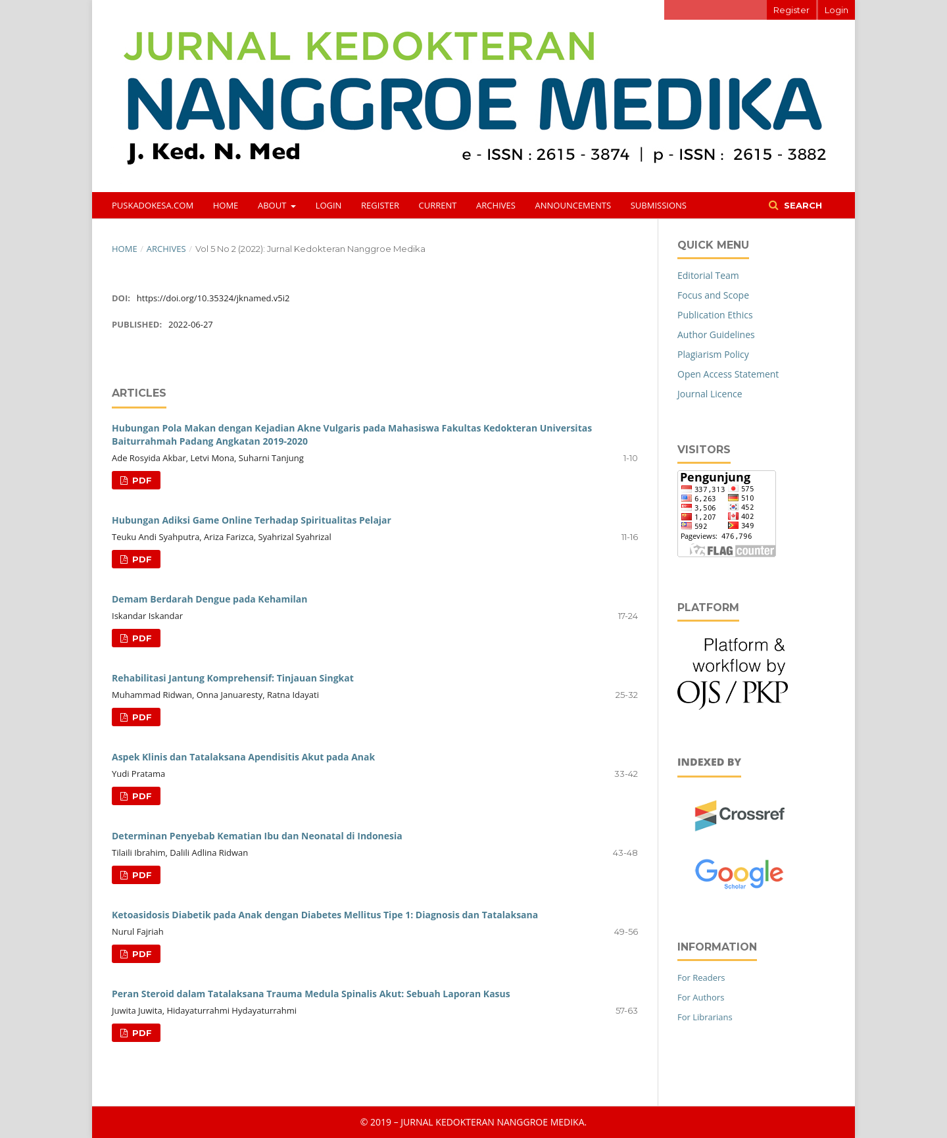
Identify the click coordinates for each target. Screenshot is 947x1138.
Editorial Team (708, 275)
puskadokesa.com (152, 205)
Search (801, 205)
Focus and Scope (713, 295)
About (273, 205)
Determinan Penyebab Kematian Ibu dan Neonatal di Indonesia (257, 835)
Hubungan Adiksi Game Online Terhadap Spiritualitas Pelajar (251, 520)
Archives (496, 205)
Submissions (659, 205)
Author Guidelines (716, 334)
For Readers (701, 977)
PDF (141, 480)
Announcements (573, 205)
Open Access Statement (728, 374)
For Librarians (705, 1017)
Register (380, 205)
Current (438, 205)
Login (329, 205)
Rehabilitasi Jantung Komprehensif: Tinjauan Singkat (233, 678)
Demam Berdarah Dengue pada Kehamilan (210, 599)
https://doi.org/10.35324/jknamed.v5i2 (213, 298)
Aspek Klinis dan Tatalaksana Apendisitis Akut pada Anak (243, 757)
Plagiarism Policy (713, 354)
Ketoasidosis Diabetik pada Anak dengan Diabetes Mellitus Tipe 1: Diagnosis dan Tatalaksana (325, 914)
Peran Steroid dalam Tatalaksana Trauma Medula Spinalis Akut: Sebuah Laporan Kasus (311, 993)
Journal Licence (709, 393)
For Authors (700, 997)
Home (226, 205)
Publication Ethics (715, 315)
